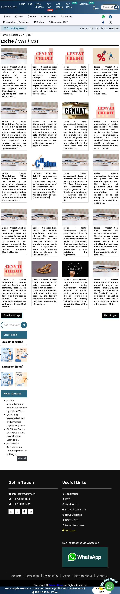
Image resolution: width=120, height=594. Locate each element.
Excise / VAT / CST (22, 35)
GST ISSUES (59, 6)
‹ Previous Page (11, 315)
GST (30, 4)
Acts (6, 16)
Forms (31, 16)
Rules (19, 16)
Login (96, 7)
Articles (84, 4)
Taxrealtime (56, 585)
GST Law (50, 7)
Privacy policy (51, 575)
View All (22, 458)
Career (66, 575)
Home (22, 4)
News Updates (39, 6)
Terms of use (32, 575)
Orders (39, 22)
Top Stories (71, 494)
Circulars (66, 16)
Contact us (103, 575)
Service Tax (72, 504)
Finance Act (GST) (59, 22)
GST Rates (69, 6)
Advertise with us (83, 575)
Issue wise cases (74, 525)
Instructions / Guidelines (16, 22)
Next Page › (110, 315)
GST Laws (70, 530)
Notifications (48, 16)
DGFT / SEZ (71, 520)
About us (16, 575)
